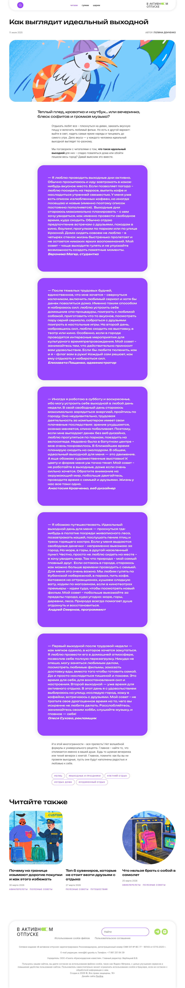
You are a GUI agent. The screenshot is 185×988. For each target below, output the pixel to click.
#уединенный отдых (92, 782)
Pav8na (99, 976)
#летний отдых (117, 776)
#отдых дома (63, 782)
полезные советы (41, 889)
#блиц (58, 776)
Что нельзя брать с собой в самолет (149, 873)
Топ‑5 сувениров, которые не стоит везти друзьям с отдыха (91, 875)
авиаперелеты (18, 889)
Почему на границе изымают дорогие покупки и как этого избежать (35, 875)
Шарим (96, 5)
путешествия (99, 889)
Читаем (74, 5)
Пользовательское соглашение (113, 938)
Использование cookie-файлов (72, 938)
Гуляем (85, 5)
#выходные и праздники (85, 776)
